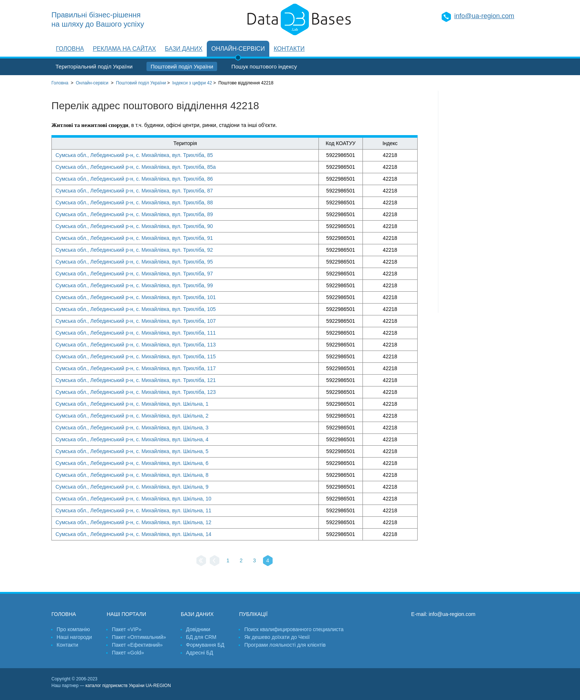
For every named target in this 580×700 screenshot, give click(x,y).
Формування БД (205, 645)
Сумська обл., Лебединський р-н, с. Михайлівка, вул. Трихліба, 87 (134, 191)
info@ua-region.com (484, 16)
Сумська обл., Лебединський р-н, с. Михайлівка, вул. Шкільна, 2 (132, 416)
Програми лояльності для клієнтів (285, 645)
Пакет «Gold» (128, 653)
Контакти (289, 49)
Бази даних (183, 49)
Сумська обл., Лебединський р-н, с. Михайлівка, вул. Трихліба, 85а (135, 167)
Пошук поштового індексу (264, 66)
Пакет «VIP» (126, 629)
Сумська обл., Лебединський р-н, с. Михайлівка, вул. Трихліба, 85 (134, 155)
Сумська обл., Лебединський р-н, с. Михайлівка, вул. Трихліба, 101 (135, 297)
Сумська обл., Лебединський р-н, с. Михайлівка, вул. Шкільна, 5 (132, 451)
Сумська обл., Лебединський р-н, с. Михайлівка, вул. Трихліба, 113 (135, 345)
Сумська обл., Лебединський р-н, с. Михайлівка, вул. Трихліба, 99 (134, 285)
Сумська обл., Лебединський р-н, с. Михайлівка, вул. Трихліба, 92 (134, 250)
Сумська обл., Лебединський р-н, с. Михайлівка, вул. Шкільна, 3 (132, 428)
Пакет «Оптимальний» (139, 637)
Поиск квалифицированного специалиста (293, 629)
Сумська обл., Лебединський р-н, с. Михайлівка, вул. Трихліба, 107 (135, 321)
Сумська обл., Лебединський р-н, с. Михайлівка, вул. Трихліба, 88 (134, 202)
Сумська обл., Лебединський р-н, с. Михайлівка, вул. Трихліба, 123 (135, 392)
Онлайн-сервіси (238, 49)
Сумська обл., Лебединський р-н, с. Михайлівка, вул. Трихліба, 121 (135, 380)
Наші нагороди (74, 637)
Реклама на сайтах (124, 49)
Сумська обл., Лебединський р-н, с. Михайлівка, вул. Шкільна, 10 (133, 499)
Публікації (253, 614)
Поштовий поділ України (182, 66)
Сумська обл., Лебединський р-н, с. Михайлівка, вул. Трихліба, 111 (135, 333)
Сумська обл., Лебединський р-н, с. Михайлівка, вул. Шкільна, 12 (133, 522)
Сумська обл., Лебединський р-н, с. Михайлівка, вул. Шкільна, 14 (133, 534)
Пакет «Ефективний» (137, 645)
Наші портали (126, 614)
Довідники (198, 629)
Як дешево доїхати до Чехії (277, 637)
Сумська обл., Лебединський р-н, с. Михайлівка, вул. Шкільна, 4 (132, 439)
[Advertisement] (483, 202)
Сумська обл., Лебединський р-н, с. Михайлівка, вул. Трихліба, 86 (134, 179)
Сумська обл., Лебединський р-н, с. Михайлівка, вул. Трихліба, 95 (134, 262)
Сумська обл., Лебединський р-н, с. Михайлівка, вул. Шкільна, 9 (132, 487)
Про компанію (73, 629)
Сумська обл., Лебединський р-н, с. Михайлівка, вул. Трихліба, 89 (134, 214)
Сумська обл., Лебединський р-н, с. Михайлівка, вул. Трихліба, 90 (134, 226)
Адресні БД (199, 653)
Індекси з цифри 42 (192, 83)
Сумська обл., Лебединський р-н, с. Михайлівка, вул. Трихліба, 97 (134, 274)
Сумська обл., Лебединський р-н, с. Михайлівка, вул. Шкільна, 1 (132, 404)
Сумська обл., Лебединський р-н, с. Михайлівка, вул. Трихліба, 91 (134, 238)
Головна (70, 49)
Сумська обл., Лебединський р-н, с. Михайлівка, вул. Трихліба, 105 (135, 309)
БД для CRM (201, 637)
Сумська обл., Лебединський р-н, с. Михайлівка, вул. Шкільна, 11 (133, 510)
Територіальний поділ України (93, 66)
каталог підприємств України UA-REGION (128, 685)
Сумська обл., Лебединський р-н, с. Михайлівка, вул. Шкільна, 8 (132, 475)
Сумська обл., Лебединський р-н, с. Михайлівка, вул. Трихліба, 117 (135, 368)
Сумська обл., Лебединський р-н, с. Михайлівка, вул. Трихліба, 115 (135, 356)
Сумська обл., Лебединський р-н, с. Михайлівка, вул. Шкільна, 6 (132, 463)
